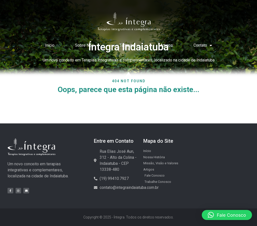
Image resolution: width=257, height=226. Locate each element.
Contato (203, 45)
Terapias (129, 45)
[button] (227, 215)
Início (49, 45)
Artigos (166, 45)
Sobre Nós (87, 45)
